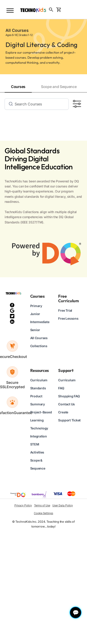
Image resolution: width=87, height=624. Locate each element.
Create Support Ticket (69, 416)
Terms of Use (42, 505)
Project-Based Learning (41, 416)
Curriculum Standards (39, 384)
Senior (35, 330)
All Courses (39, 338)
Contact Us (66, 404)
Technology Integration (39, 432)
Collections (38, 346)
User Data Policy (62, 505)
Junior (35, 314)
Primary (36, 306)
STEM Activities (37, 448)
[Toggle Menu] (10, 10)
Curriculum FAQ (67, 384)
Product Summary (37, 400)
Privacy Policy (23, 505)
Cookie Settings (43, 513)
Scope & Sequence (37, 464)
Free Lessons (68, 318)
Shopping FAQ (69, 396)
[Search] (40, 104)
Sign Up (71, 9)
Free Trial (65, 310)
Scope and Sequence (59, 86)
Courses (18, 86)
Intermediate (39, 322)
